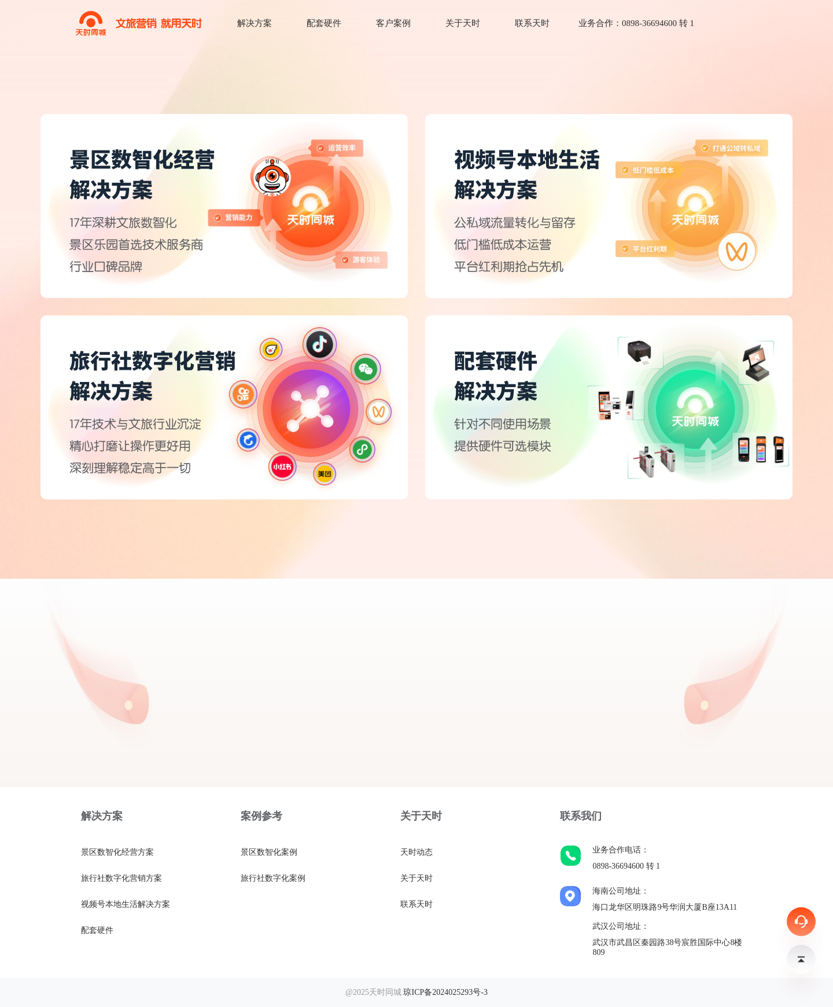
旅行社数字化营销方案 (121, 878)
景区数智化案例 (269, 852)
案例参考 (261, 816)
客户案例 (393, 23)
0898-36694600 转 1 (626, 866)
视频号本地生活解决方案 (125, 904)
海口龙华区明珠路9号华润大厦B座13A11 (664, 907)
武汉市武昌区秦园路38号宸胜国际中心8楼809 (667, 947)
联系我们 (581, 816)
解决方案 (254, 23)
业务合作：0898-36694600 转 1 (636, 23)
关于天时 (462, 23)
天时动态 (416, 852)
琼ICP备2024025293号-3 (445, 992)
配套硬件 (324, 23)
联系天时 (532, 23)
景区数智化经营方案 (117, 852)
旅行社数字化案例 (273, 878)
